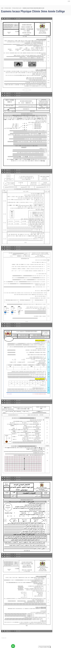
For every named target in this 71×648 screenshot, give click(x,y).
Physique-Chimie (7, 8)
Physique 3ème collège (16, 8)
